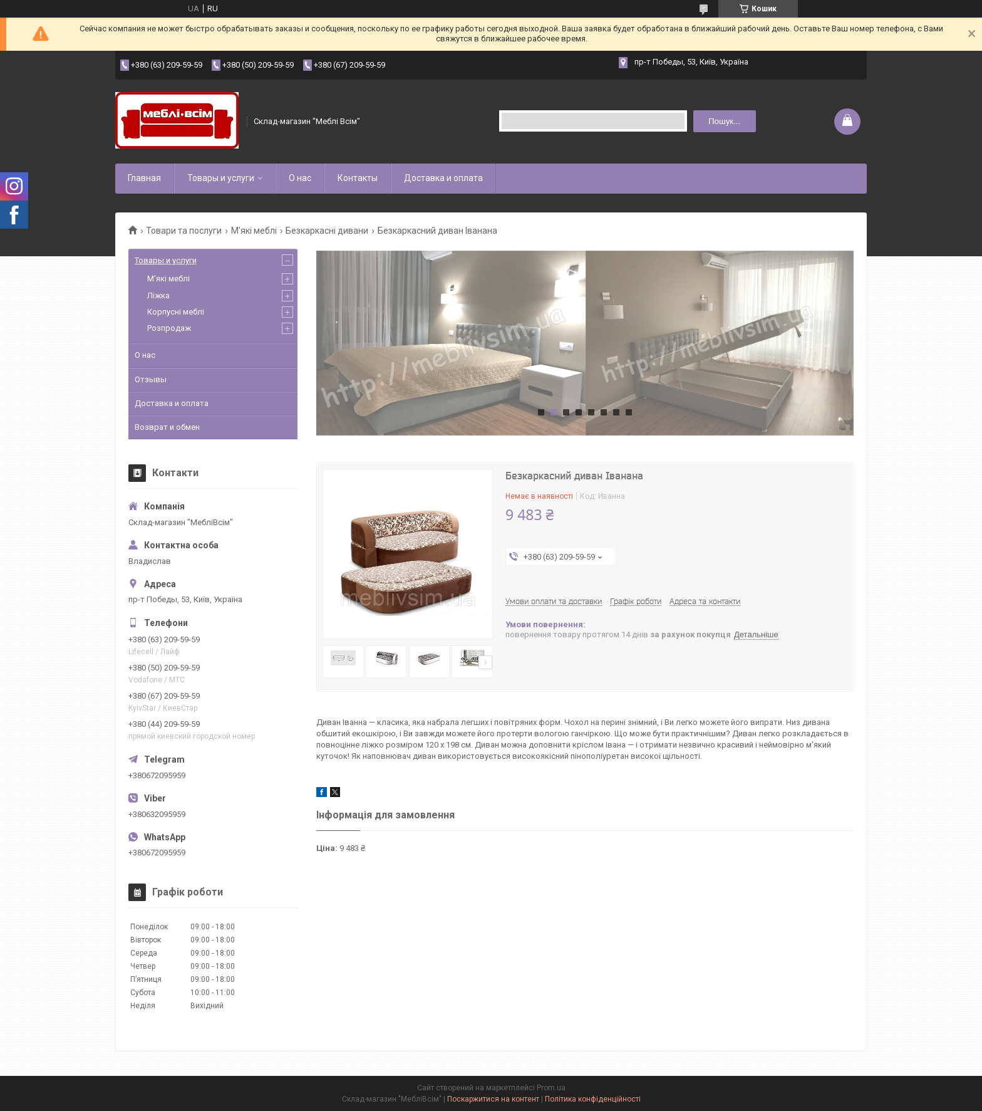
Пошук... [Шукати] (724, 121)
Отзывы (151, 379)
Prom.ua (551, 1087)
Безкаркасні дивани (327, 231)
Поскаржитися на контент (493, 1099)
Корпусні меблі (175, 311)
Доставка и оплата (443, 178)
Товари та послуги (184, 231)
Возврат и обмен (167, 427)
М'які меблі (254, 231)
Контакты (358, 178)
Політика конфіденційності (593, 1099)
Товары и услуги (220, 178)
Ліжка (158, 295)
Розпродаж (169, 328)
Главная (144, 178)
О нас (300, 178)
